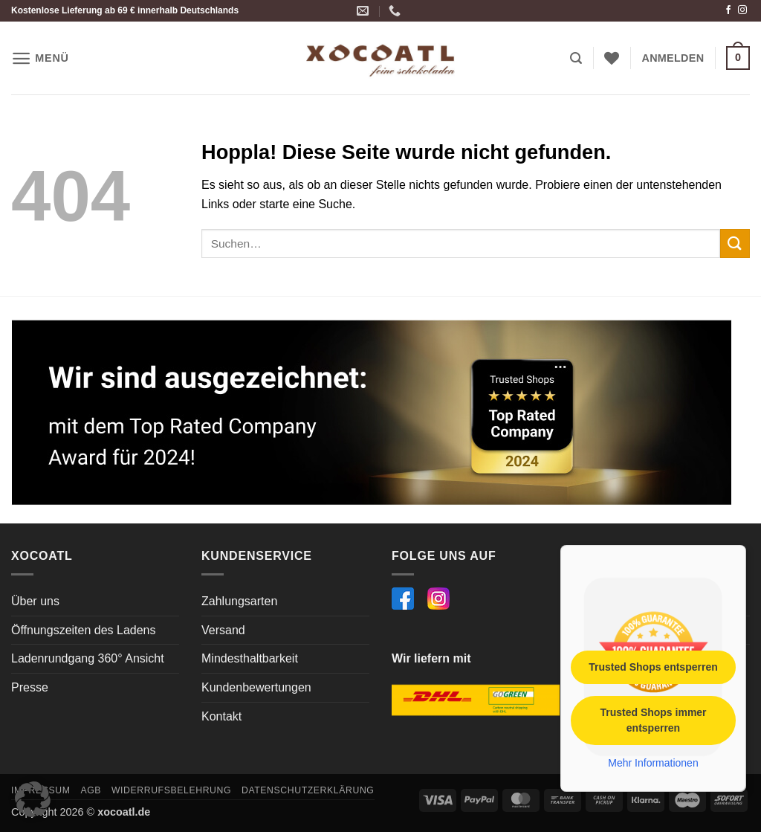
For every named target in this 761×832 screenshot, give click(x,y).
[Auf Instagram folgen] (742, 10)
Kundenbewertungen (256, 687)
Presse (29, 687)
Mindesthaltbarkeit (249, 658)
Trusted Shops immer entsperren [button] (653, 720)
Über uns (35, 601)
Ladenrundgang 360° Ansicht (87, 658)
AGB (90, 790)
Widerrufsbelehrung (171, 790)
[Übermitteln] (735, 243)
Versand (223, 630)
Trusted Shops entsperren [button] (653, 667)
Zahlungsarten (239, 601)
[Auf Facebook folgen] (728, 10)
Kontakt (221, 716)
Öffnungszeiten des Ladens (83, 630)
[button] (40, 58)
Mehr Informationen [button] (653, 763)
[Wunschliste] (611, 58)
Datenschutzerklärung (308, 790)
